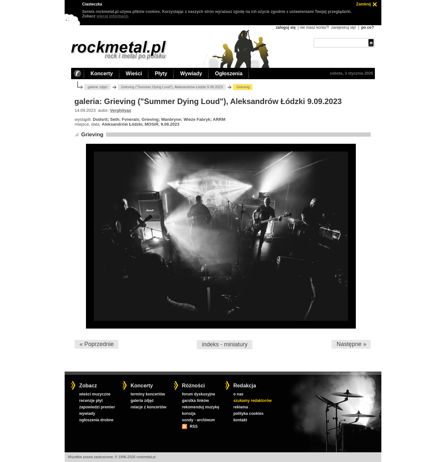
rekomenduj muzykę (200, 407)
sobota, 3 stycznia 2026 (351, 73)
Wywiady (191, 73)
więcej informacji (112, 16)
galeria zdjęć (142, 400)
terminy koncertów (148, 394)
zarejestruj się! (343, 27)
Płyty (161, 73)
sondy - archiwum (198, 420)
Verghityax (120, 110)
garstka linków (195, 400)
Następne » (351, 344)
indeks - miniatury (225, 344)
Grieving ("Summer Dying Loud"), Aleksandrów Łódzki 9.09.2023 (172, 87)
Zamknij (363, 4)
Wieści (134, 73)
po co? (367, 27)
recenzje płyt (91, 400)
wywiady (87, 413)
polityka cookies (248, 413)
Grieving (92, 134)
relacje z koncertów (148, 407)
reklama (240, 407)
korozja (189, 413)
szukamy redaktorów (252, 400)
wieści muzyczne (95, 394)
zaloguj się (285, 27)
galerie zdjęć (98, 87)
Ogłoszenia (228, 73)
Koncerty (101, 73)
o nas (238, 394)
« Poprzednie (97, 344)
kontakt (240, 420)
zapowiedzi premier (97, 407)
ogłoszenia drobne (96, 420)
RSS (193, 426)
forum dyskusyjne (198, 394)
